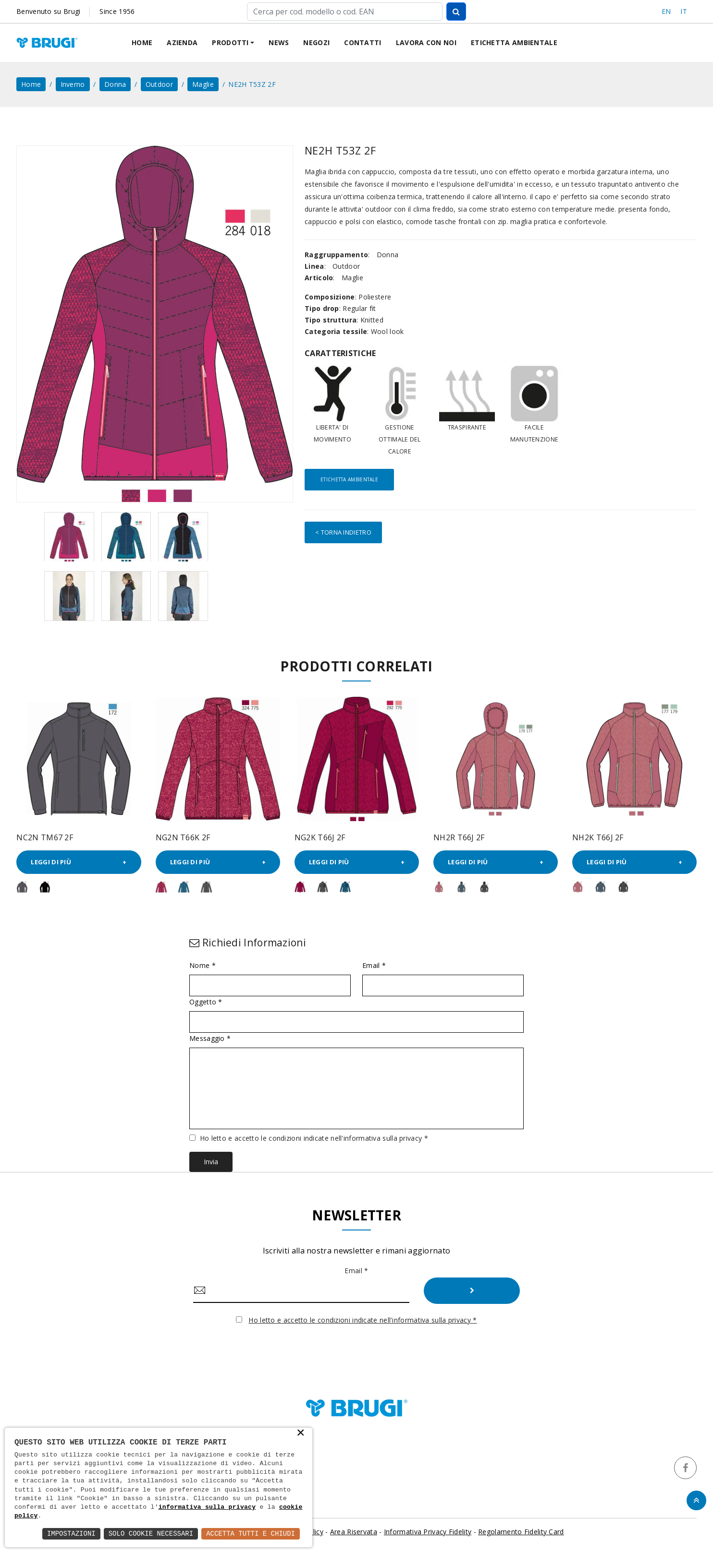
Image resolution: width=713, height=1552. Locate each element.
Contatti (362, 42)
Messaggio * (210, 1038)
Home (142, 42)
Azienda (182, 42)
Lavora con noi (426, 42)
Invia (211, 1161)
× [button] (300, 1433)
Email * (374, 965)
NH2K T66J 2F (598, 838)
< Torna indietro (343, 532)
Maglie (203, 84)
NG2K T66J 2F (320, 838)
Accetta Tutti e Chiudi (250, 1533)
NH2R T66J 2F (459, 838)
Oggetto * (205, 1002)
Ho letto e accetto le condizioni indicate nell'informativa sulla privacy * (314, 1138)
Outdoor (159, 84)
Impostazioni (71, 1533)
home (31, 84)
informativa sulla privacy (207, 1507)
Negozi (316, 42)
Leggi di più (51, 862)
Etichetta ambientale (514, 42)
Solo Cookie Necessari (151, 1533)
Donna (115, 84)
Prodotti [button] (230, 42)
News (279, 42)
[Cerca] (345, 11)
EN (666, 11)
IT (683, 11)
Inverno (73, 84)
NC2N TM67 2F (44, 838)
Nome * (202, 965)
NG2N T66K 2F (183, 838)
